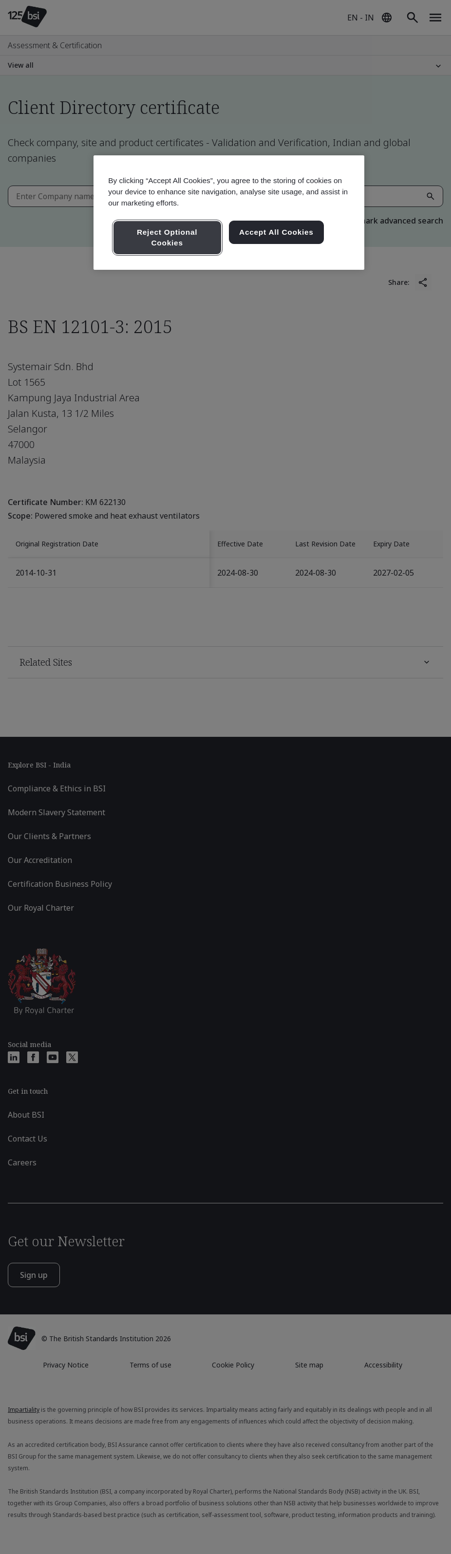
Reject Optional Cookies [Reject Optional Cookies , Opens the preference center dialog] (167, 237)
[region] (229, 212)
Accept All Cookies (276, 232)
